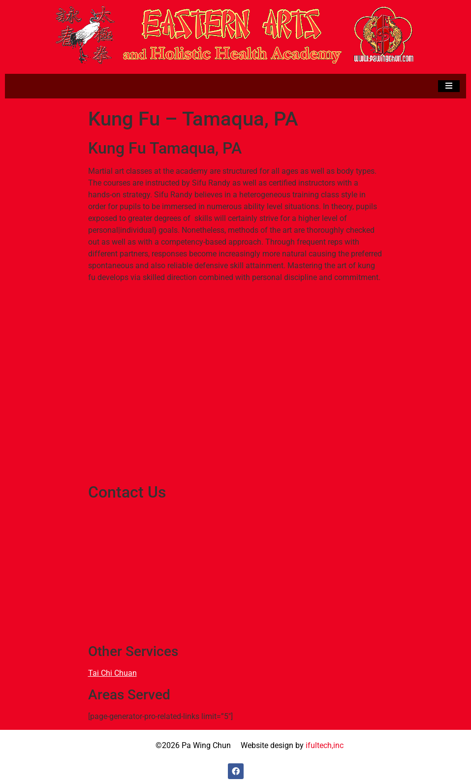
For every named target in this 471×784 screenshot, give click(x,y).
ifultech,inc (325, 745)
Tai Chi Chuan (112, 673)
